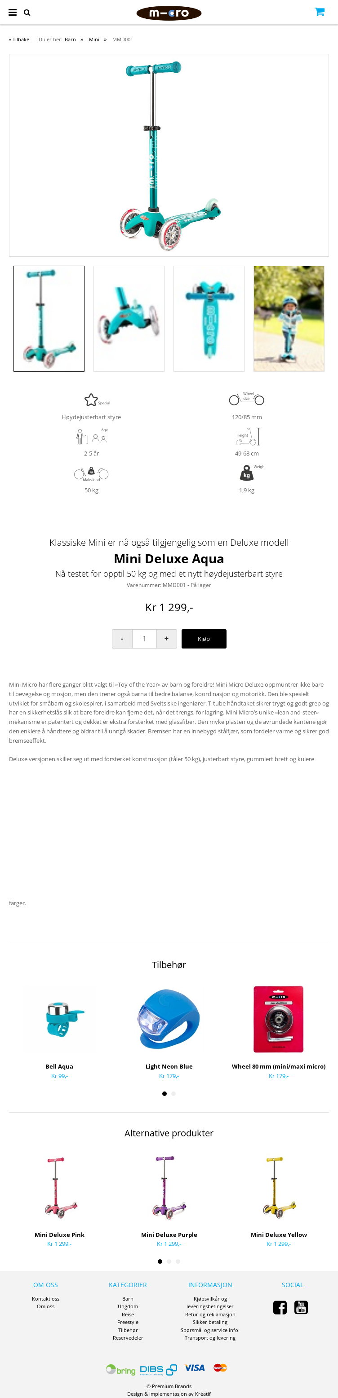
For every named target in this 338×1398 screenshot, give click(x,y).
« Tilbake (19, 39)
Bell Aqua (59, 1066)
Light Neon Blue (169, 1066)
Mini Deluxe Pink (59, 1235)
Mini (94, 39)
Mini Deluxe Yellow (279, 1235)
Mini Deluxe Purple (169, 1235)
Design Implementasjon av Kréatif (169, 1393)
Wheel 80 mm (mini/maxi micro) (278, 1066)
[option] (169, 155)
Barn (70, 39)
